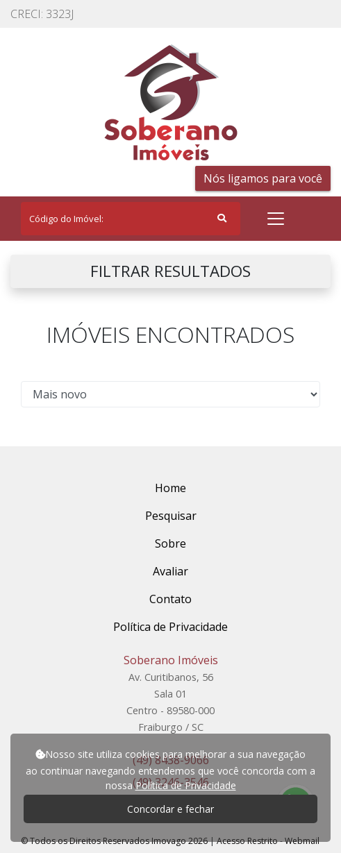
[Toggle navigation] (275, 219)
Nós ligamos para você (262, 178)
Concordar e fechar (170, 809)
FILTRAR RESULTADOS (170, 271)
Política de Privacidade (185, 785)
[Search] (130, 218)
